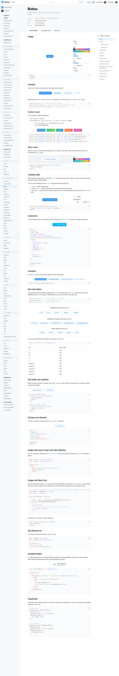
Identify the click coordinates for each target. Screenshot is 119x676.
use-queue (6, 70)
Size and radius (35, 289)
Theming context (8, 20)
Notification (6, 348)
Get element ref (35, 531)
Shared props (7, 154)
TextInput (6, 233)
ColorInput (6, 194)
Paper (5, 366)
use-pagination (7, 67)
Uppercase (79, 65)
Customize (32, 216)
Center (5, 164)
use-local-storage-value (9, 65)
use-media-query (8, 100)
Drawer (5, 293)
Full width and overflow (38, 379)
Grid (5, 169)
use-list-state (7, 62)
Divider (5, 363)
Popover (6, 306)
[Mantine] (5, 2)
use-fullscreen (7, 92)
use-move (6, 103)
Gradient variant (34, 112)
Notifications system (9, 404)
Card (5, 262)
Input (5, 199)
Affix (5, 288)
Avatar (5, 257)
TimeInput (6, 395)
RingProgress (7, 354)
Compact (79, 58)
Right (85, 202)
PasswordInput (7, 215)
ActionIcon (6, 181)
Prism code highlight (9, 407)
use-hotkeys (6, 95)
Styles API (6, 33)
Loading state (34, 175)
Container (6, 166)
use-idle (5, 57)
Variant (75, 41)
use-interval (6, 59)
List (4, 323)
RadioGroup (6, 218)
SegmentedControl (8, 220)
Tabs (5, 276)
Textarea (6, 231)
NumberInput (7, 212)
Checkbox (6, 189)
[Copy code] (89, 75)
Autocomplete (7, 183)
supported (88, 190)
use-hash (6, 120)
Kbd (5, 270)
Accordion (6, 255)
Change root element (37, 417)
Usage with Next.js (8, 36)
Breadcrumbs (7, 243)
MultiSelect (6, 207)
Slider (5, 225)
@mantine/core (40, 25)
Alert (5, 343)
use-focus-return (8, 87)
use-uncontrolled (8, 75)
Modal (5, 301)
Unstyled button (35, 554)
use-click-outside (8, 82)
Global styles (7, 25)
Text (5, 331)
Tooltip (5, 309)
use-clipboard (7, 115)
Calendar (6, 382)
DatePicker (6, 385)
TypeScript (32, 599)
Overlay (5, 303)
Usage (30, 36)
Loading (79, 196)
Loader (5, 346)
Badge (5, 260)
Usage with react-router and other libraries (47, 450)
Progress (6, 351)
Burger (5, 245)
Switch (5, 228)
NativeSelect (7, 210)
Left (77, 202)
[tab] (33, 30)
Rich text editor (7, 410)
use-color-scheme (8, 85)
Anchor (5, 240)
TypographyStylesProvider (10, 336)
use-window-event (8, 125)
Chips (5, 191)
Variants (31, 84)
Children (75, 68)
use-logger (6, 143)
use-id (5, 54)
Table (5, 328)
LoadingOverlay (7, 295)
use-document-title (8, 117)
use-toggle (6, 73)
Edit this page (39, 22)
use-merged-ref (7, 123)
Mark (5, 326)
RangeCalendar (7, 393)
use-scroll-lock (7, 108)
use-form (6, 52)
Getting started (7, 42)
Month (5, 390)
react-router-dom (52, 453)
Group (5, 171)
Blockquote (6, 315)
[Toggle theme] (112, 2)
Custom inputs (7, 157)
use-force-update (8, 137)
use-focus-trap (7, 90)
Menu (5, 298)
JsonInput (6, 204)
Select (5, 223)
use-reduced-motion (8, 105)
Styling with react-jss (9, 31)
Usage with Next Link (37, 480)
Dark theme (6, 28)
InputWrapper (7, 202)
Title (5, 334)
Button (5, 186)
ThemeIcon (6, 278)
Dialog (5, 290)
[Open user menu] (59, 564)
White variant (33, 147)
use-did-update (7, 135)
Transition (6, 373)
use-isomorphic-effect (9, 140)
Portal (5, 371)
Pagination (6, 248)
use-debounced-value (9, 49)
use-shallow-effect (8, 145)
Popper (5, 368)
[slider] (77, 56)
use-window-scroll (8, 128)
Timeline (6, 281)
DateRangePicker (8, 388)
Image (5, 268)
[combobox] (66, 2)
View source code (40, 20)
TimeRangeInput (8, 398)
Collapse (6, 360)
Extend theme (7, 23)
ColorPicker (6, 197)
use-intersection (7, 98)
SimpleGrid (6, 174)
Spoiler (5, 273)
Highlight (6, 321)
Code (5, 318)
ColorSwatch (7, 265)
